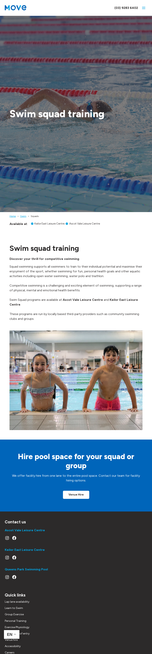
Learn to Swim (14, 611)
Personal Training (15, 624)
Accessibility (13, 649)
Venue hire (11, 643)
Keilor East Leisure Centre (25, 551)
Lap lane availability (17, 605)
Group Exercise (14, 618)
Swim (23, 216)
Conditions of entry (17, 637)
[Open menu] (143, 8)
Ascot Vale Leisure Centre (25, 532)
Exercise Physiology (17, 630)
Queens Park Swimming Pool (26, 571)
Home (13, 216)
